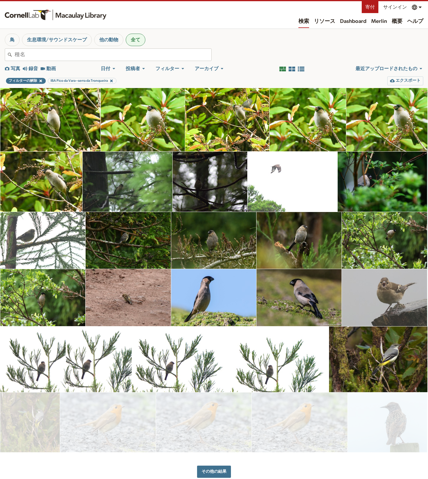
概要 (397, 21)
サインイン (395, 7)
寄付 (370, 7)
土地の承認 (304, 471)
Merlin (379, 21)
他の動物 (108, 39)
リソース (324, 21)
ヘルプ (415, 21)
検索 (303, 21)
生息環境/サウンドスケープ (57, 39)
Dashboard (353, 21)
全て (135, 39)
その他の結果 (214, 440)
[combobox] (113, 55)
